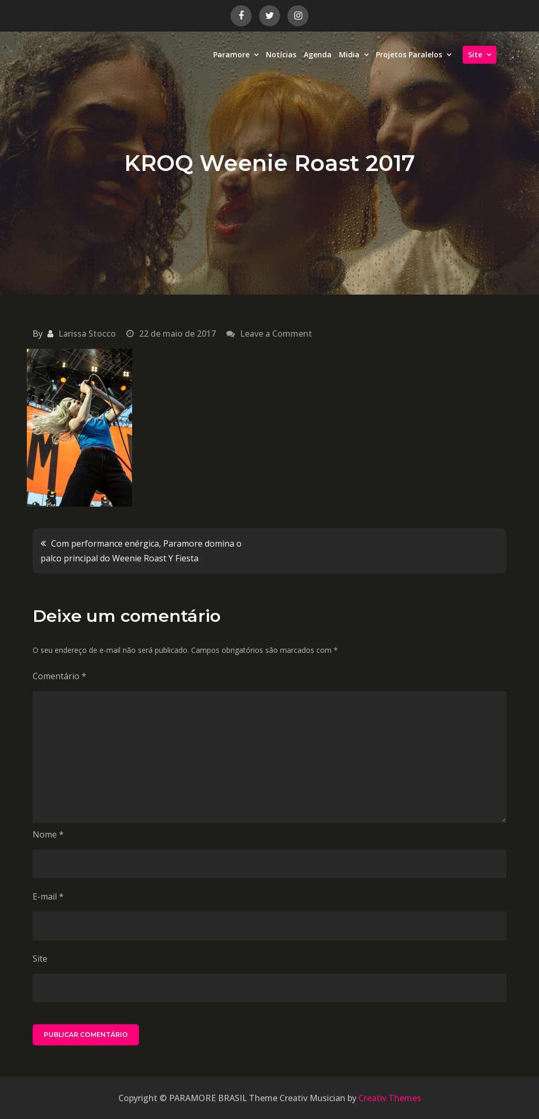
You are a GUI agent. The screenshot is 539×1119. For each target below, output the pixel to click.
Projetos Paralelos (409, 54)
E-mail (48, 896)
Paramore (231, 54)
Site (475, 54)
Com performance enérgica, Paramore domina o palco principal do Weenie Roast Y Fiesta (141, 551)
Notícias (281, 54)
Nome (48, 834)
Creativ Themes (389, 1098)
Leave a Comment (276, 333)
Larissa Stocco (87, 333)
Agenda (318, 54)
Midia (349, 54)
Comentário (59, 676)
